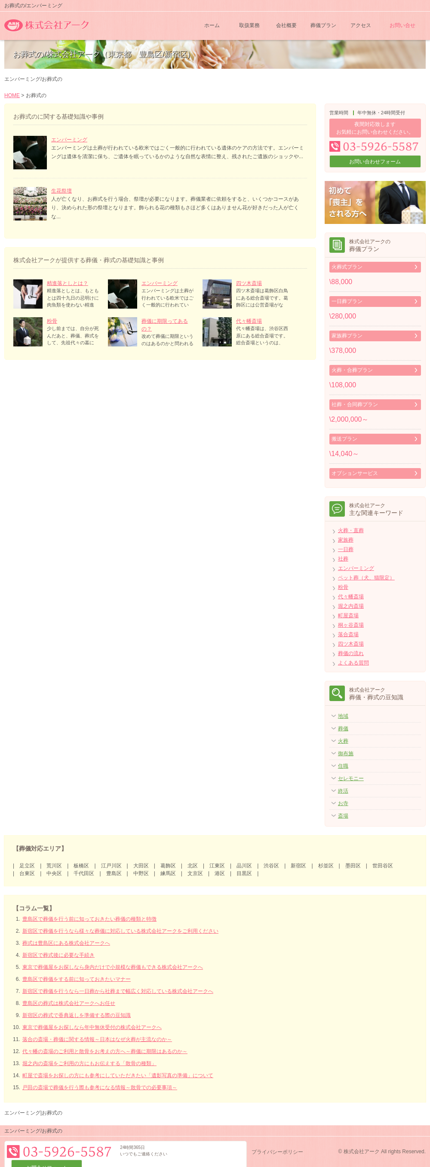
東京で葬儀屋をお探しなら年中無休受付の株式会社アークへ (92, 1027)
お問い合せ (402, 26)
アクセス (360, 26)
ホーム (212, 26)
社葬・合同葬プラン (355, 404)
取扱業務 (249, 26)
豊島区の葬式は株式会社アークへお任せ (68, 1003)
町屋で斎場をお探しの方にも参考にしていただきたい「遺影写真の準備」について (117, 1075)
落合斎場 (348, 634)
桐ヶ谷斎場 (351, 625)
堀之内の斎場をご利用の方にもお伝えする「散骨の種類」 (89, 1063)
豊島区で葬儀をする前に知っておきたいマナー (76, 979)
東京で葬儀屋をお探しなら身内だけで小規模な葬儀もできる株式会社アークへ (112, 967)
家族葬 (345, 540)
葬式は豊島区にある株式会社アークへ (66, 943)
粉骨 (52, 321)
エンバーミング (69, 140)
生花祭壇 (61, 191)
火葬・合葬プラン (352, 370)
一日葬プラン (347, 301)
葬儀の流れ (351, 653)
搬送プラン (344, 439)
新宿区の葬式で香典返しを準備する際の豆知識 (76, 1015)
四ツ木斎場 (249, 283)
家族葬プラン (347, 336)
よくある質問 (353, 663)
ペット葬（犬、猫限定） (366, 578)
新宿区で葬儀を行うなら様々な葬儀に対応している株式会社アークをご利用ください (120, 931)
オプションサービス (355, 473)
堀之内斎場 (351, 606)
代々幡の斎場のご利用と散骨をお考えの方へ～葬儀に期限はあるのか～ (104, 1051)
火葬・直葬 (351, 530)
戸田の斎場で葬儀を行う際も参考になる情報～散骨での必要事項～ (99, 1087)
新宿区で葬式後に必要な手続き (58, 955)
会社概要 (286, 26)
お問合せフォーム (208, 1152)
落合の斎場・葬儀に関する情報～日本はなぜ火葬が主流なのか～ (97, 1039)
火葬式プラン (347, 267)
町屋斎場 (348, 616)
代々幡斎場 (249, 321)
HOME (12, 95)
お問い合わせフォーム (375, 162)
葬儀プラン (323, 26)
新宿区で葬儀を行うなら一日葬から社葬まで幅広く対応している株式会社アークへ (117, 991)
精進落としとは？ (67, 283)
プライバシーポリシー (277, 1152)
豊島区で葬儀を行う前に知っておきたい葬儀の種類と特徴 (89, 919)
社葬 (343, 559)
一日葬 (345, 549)
